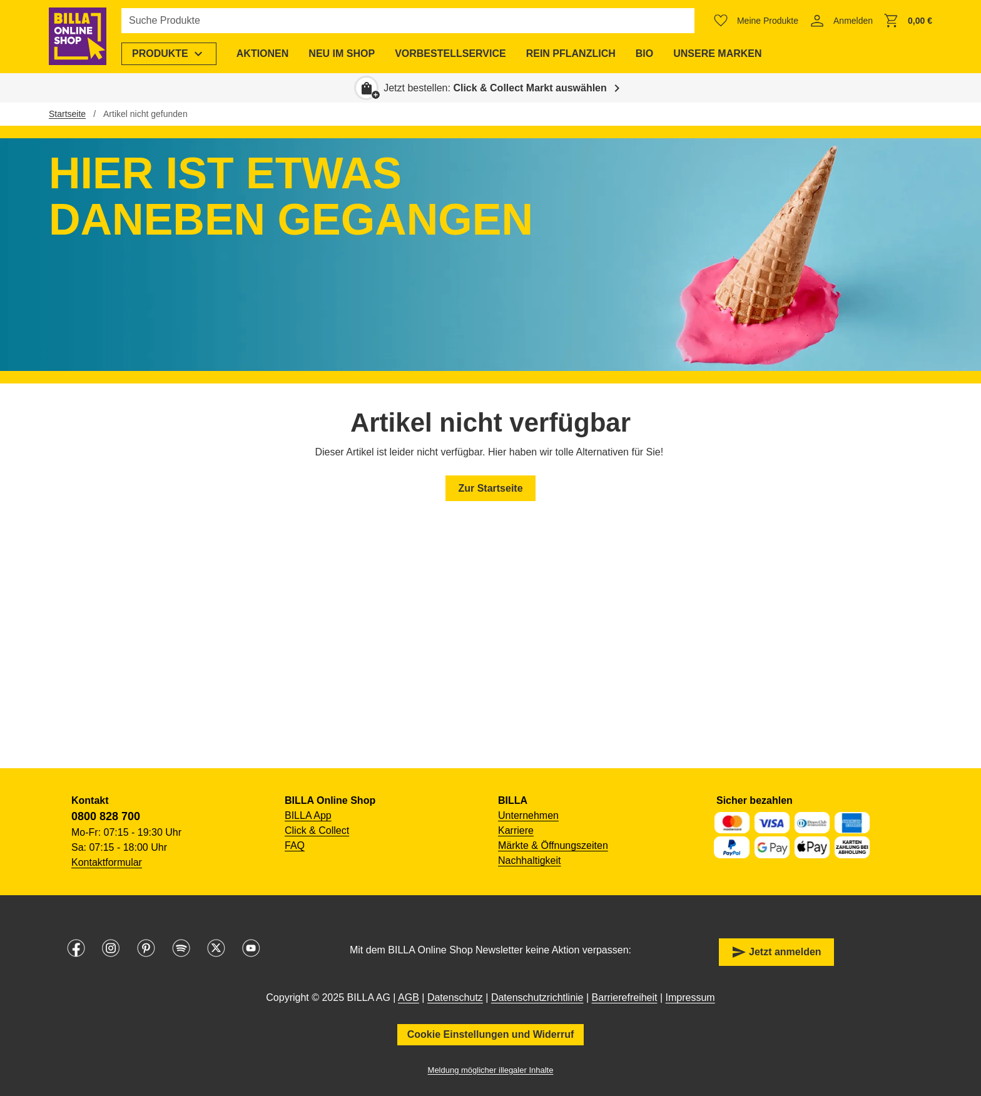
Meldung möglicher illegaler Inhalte (491, 1070)
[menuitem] (168, 54)
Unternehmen (528, 815)
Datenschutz (455, 997)
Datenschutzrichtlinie (537, 997)
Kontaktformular (106, 862)
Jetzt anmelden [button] (776, 952)
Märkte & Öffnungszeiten (553, 845)
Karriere (516, 830)
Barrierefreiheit (625, 997)
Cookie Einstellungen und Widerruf (490, 1034)
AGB (408, 997)
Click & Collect (317, 830)
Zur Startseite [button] (490, 488)
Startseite (67, 114)
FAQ (295, 845)
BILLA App (308, 815)
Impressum (690, 997)
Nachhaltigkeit (529, 860)
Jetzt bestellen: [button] (495, 88)
